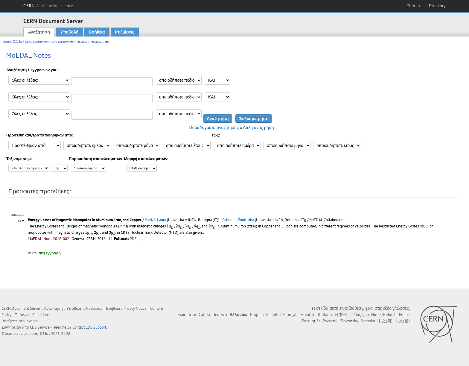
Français (290, 314)
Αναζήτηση (39, 32)
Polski (404, 314)
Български (186, 314)
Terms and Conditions (32, 314)
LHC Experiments (62, 42)
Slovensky (349, 321)
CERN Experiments (36, 42)
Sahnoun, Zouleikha (238, 219)
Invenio (31, 321)
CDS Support (96, 327)
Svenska (367, 321)
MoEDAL (82, 42)
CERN (48, 5)
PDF (133, 238)
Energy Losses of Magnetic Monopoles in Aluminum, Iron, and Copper (84, 219)
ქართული (359, 314)
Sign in (413, 5)
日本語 (340, 314)
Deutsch (219, 314)
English (257, 314)
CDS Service (40, 327)
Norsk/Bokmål (384, 314)
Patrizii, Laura (155, 219)
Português (311, 321)
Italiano (325, 314)
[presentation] (184, 226)
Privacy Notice (135, 308)
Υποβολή (69, 32)
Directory (437, 5)
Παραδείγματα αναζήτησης (214, 127)
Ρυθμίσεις (124, 32)
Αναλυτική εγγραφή (44, 253)
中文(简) (384, 321)
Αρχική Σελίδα (12, 42)
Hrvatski (308, 314)
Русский (330, 321)
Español (273, 314)
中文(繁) (402, 321)
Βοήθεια (97, 32)
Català (204, 314)
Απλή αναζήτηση (258, 127)
